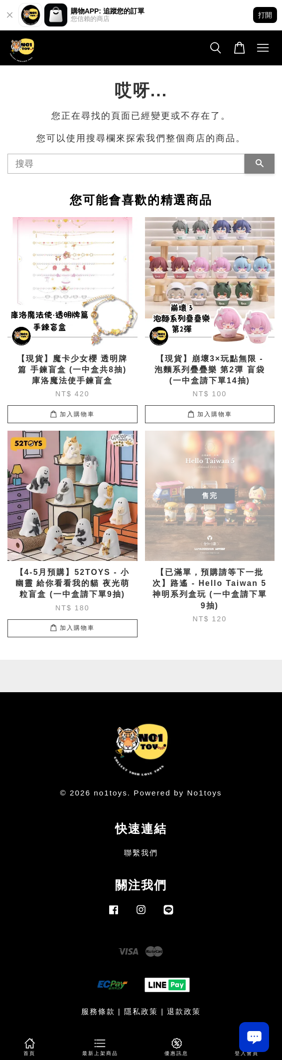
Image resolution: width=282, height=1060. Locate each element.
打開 (265, 15)
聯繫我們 (141, 852)
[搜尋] (126, 164)
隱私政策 (141, 1011)
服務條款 (98, 1011)
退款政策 (184, 1011)
